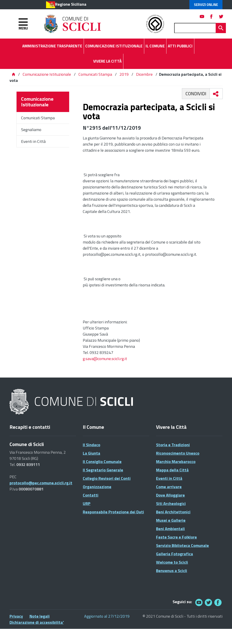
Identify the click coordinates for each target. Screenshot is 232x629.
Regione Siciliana (70, 4)
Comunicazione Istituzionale (47, 74)
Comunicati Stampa (95, 74)
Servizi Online (206, 4)
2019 (124, 74)
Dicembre (144, 74)
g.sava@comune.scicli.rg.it (105, 359)
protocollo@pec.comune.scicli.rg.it (41, 483)
